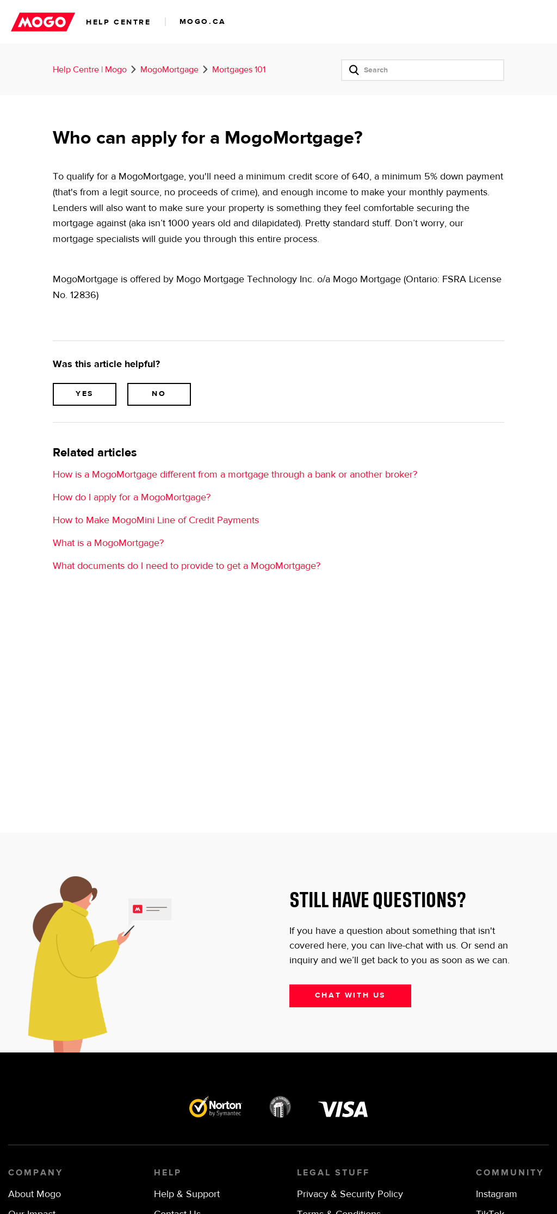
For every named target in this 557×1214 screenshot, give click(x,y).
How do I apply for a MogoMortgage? (132, 498)
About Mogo (34, 1194)
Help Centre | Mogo (90, 70)
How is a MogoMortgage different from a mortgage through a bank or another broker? (235, 475)
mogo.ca (203, 22)
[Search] (422, 70)
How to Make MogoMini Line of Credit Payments (156, 520)
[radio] (84, 394)
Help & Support (187, 1194)
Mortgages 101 (238, 70)
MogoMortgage (169, 70)
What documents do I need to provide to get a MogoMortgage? (186, 566)
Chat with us (350, 995)
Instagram (496, 1194)
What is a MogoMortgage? (108, 543)
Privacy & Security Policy (350, 1194)
